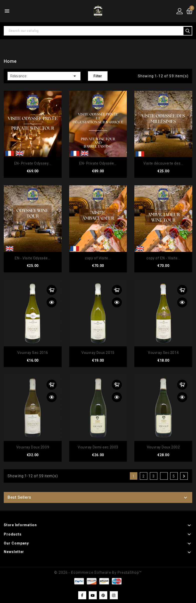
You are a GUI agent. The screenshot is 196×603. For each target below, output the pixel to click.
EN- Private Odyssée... (98, 163)
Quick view (52, 302)
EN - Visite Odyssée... (32, 258)
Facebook (82, 595)
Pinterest (103, 595)
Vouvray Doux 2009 (32, 447)
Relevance (44, 76)
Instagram (114, 595)
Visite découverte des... (163, 163)
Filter (97, 76)
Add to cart (52, 290)
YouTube (93, 595)
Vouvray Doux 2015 (98, 353)
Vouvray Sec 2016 (32, 353)
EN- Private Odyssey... (32, 163)
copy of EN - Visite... (163, 258)
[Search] (98, 31)
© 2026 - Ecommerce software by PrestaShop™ (98, 572)
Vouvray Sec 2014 (163, 353)
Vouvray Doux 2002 (163, 447)
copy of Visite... (98, 258)
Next (184, 476)
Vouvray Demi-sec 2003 (98, 447)
